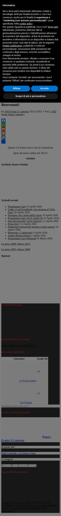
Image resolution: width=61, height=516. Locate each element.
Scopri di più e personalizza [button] (30, 96)
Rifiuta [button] (16, 88)
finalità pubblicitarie (12, 45)
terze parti (53, 27)
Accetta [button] (44, 88)
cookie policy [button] (26, 23)
